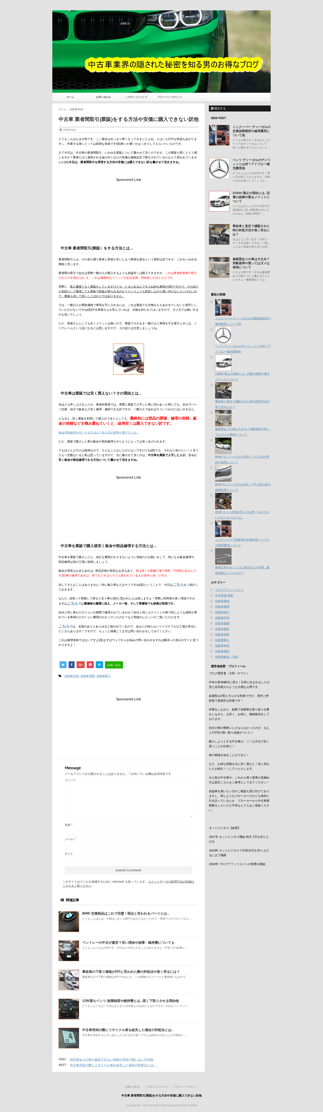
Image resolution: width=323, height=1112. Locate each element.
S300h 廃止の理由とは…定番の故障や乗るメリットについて (251, 197)
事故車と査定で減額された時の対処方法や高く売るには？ (251, 230)
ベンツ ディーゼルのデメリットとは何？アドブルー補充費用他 (251, 164)
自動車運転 (222, 651)
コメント (70, 780)
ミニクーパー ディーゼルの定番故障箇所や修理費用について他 (251, 131)
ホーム (70, 96)
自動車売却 (71, 676)
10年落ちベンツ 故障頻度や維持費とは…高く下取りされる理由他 (130, 1001)
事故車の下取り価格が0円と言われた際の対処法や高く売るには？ (131, 972)
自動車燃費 (222, 623)
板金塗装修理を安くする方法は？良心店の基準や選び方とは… (99, 432)
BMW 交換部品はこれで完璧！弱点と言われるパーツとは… (125, 913)
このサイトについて (136, 96)
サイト (69, 854)
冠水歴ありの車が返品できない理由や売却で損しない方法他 (111, 1059)
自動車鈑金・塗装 (226, 657)
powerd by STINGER (185, 1105)
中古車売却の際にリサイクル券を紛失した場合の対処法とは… (128, 1030)
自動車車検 (222, 645)
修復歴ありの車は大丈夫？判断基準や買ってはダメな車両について (251, 263)
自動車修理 (222, 606)
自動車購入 (103, 676)
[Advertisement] (128, 210)
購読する (218, 108)
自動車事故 (222, 601)
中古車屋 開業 (224, 595)
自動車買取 (87, 676)
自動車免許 (222, 612)
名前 (68, 825)
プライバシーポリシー (169, 96)
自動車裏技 (222, 629)
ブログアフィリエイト (229, 590)
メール (70, 839)
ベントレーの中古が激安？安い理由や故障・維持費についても (128, 942)
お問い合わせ (103, 96)
